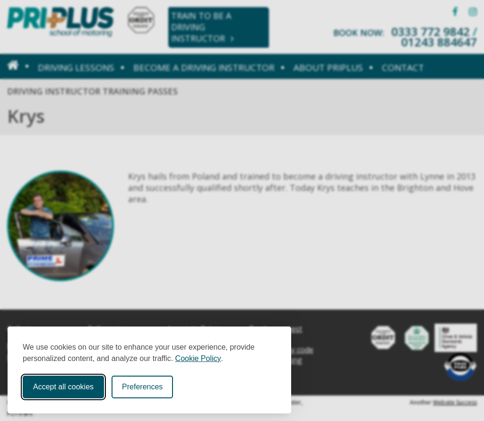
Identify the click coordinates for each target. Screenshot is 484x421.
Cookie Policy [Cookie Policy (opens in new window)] (198, 358)
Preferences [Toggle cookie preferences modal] (142, 387)
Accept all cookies (63, 387)
